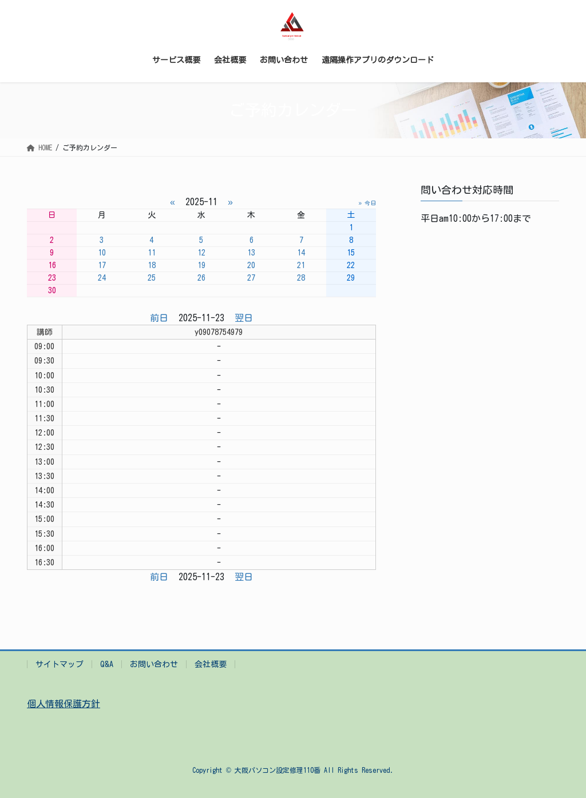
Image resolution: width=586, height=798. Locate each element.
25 (152, 278)
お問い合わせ (154, 664)
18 (152, 265)
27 (251, 278)
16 (52, 265)
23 (52, 278)
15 (351, 253)
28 (301, 278)
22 (351, 265)
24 (102, 278)
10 (102, 253)
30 (52, 290)
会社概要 (211, 664)
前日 (159, 317)
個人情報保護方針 (63, 703)
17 (102, 265)
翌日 (244, 317)
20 (251, 265)
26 (201, 278)
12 (201, 253)
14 (301, 253)
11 (152, 253)
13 (251, 253)
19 (201, 265)
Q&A (106, 664)
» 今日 (367, 203)
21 (301, 265)
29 (351, 278)
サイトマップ (59, 664)
